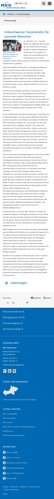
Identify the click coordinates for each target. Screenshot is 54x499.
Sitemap (5, 487)
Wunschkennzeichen (13, 311)
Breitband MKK (9, 478)
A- (8, 303)
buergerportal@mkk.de (16, 365)
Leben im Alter (8, 422)
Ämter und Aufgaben (10, 414)
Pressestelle (11, 21)
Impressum (23, 487)
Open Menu (49, 3)
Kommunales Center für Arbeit (15, 463)
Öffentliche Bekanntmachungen (14, 435)
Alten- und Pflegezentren (13, 473)
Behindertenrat (8, 431)
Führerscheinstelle (9, 418)
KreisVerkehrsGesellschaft (13, 468)
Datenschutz (14, 487)
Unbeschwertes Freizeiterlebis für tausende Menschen (26, 34)
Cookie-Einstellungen (11, 489)
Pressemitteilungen (23, 14)
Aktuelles (11, 14)
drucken (47, 298)
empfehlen (36, 298)
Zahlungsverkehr (34, 487)
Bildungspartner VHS (14, 317)
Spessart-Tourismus (11, 458)
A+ (13, 303)
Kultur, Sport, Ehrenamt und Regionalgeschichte (19, 427)
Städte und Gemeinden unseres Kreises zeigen (19, 400)
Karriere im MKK (10, 452)
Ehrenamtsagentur (13, 323)
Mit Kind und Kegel (13, 329)
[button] (21, 3)
